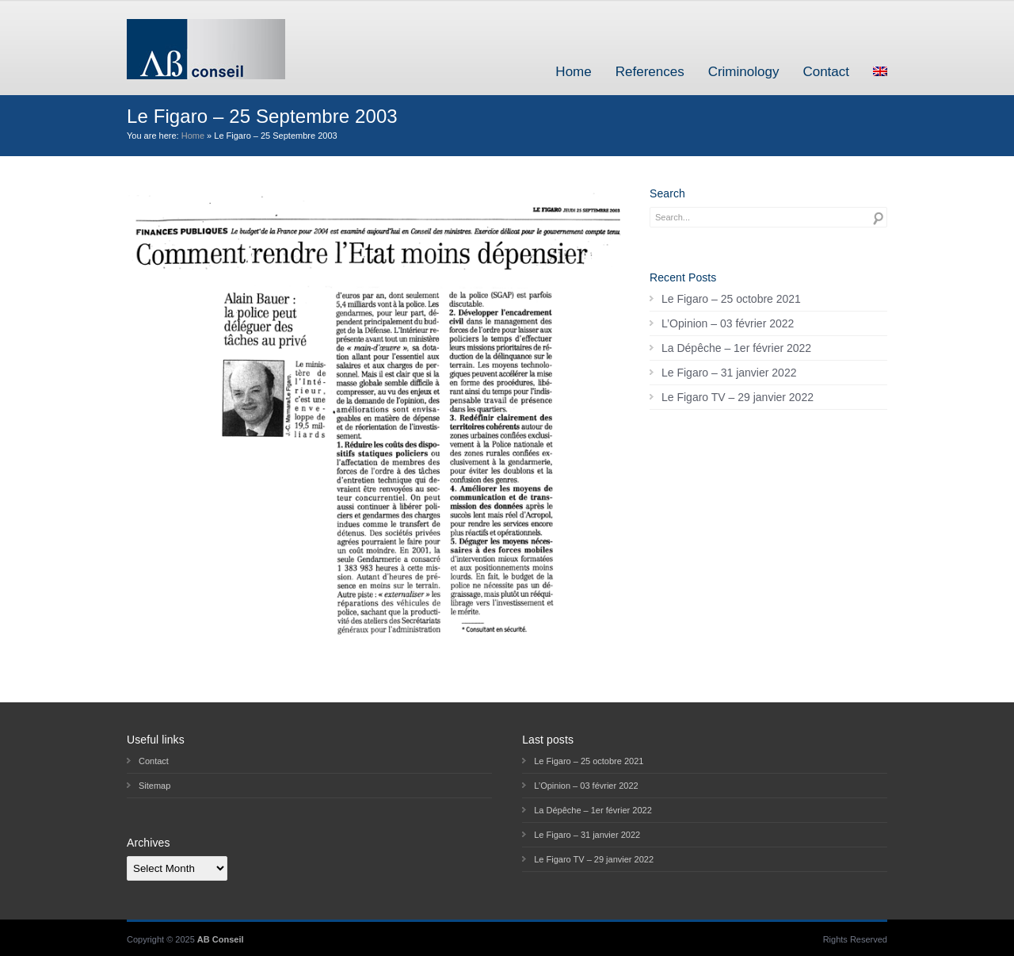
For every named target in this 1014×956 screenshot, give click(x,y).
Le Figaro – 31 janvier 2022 (728, 372)
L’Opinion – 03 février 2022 (727, 323)
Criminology (744, 71)
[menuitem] (880, 71)
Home (573, 71)
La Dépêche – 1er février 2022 (736, 348)
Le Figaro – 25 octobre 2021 (731, 299)
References (650, 71)
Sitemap (154, 785)
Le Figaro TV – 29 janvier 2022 (737, 397)
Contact (825, 71)
